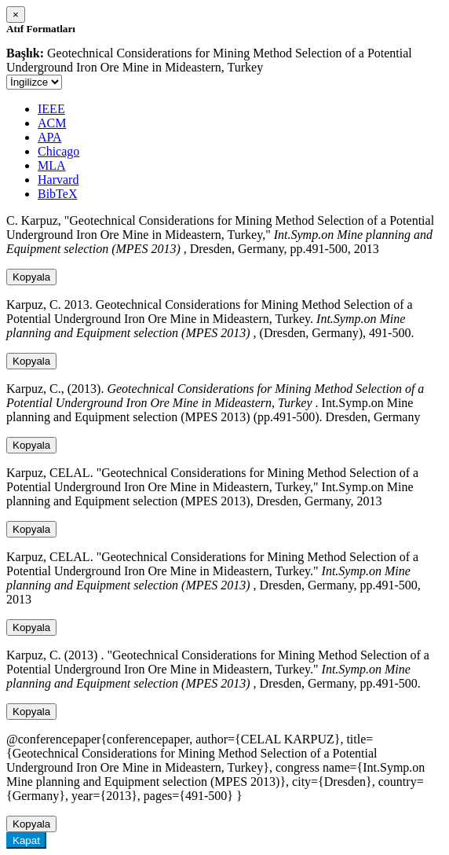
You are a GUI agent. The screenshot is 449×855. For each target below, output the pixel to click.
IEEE (51, 109)
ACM (52, 123)
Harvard (58, 179)
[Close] (15, 14)
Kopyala (31, 277)
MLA (52, 165)
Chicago (58, 151)
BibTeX (57, 193)
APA (50, 137)
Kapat (26, 840)
